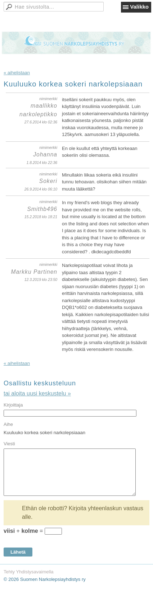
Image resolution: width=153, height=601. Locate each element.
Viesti (9, 443)
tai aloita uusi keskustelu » (37, 393)
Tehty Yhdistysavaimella (29, 571)
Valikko (139, 7)
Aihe (8, 424)
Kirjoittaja (13, 405)
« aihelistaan (17, 72)
